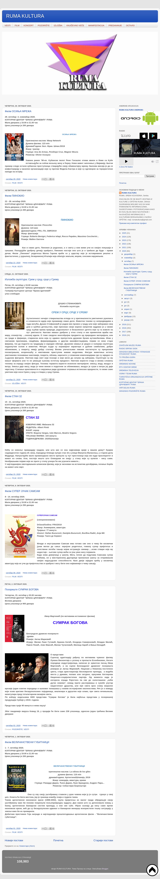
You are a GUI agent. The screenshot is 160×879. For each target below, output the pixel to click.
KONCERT (28, 25)
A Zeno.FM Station (126, 167)
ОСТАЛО (130, 25)
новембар (128, 258)
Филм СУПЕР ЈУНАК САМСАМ (22, 491)
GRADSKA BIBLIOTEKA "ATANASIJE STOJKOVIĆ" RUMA (134, 353)
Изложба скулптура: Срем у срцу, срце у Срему (32, 279)
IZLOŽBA (58, 25)
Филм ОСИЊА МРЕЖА (18, 111)
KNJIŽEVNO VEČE (75, 25)
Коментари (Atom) (27, 846)
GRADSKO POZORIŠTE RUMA (132, 391)
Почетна (58, 840)
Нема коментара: (30, 179)
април (127, 309)
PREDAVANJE (115, 25)
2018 (124, 328)
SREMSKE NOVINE (127, 364)
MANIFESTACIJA (96, 25)
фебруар (128, 316)
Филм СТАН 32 (13, 396)
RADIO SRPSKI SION (128, 349)
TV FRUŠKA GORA (127, 357)
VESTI (7, 25)
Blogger (105, 869)
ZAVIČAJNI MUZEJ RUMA (130, 345)
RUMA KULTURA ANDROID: (131, 110)
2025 (124, 233)
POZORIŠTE (44, 25)
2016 (124, 335)
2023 (124, 240)
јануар (127, 320)
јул (125, 302)
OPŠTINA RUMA (126, 361)
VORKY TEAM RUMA (128, 374)
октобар (127, 261)
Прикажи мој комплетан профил (133, 223)
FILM (17, 25)
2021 (124, 247)
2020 (124, 251)
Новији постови (14, 840)
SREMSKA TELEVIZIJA (129, 370)
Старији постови (103, 840)
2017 (124, 332)
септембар (129, 295)
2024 (124, 237)
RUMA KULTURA (25, 16)
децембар (128, 254)
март (126, 313)
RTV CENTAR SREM (128, 367)
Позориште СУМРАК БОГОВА (22, 589)
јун (125, 306)
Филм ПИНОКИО (14, 195)
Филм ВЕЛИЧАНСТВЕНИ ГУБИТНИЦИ (27, 742)
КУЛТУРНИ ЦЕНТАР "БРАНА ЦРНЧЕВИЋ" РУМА (131, 383)
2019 (124, 324)
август (127, 298)
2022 (124, 244)
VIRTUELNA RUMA (127, 388)
